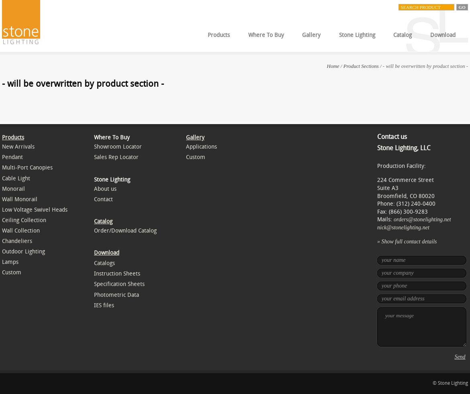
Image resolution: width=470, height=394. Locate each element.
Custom (11, 272)
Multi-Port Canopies (27, 167)
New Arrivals (18, 146)
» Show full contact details (407, 242)
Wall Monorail (19, 199)
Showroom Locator (118, 146)
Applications (201, 146)
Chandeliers (17, 241)
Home (333, 66)
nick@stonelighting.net (403, 228)
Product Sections (361, 66)
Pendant (12, 157)
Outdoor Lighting (23, 251)
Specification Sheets (119, 284)
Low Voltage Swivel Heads (34, 209)
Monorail (13, 189)
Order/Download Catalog (125, 230)
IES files (104, 305)
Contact (103, 199)
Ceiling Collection (24, 220)
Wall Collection (21, 230)
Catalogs (104, 263)
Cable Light (16, 178)
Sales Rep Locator (116, 157)
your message (421, 327)
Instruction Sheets (117, 273)
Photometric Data (116, 295)
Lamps (10, 262)
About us (105, 189)
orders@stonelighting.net (422, 219)
